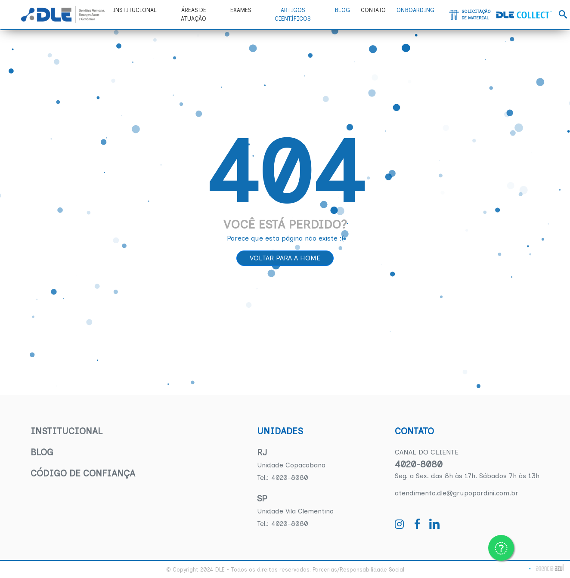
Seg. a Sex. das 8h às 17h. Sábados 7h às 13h (467, 476)
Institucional (66, 431)
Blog (42, 452)
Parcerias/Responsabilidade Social (358, 569)
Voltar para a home (285, 258)
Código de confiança (83, 473)
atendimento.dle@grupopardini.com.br (456, 493)
